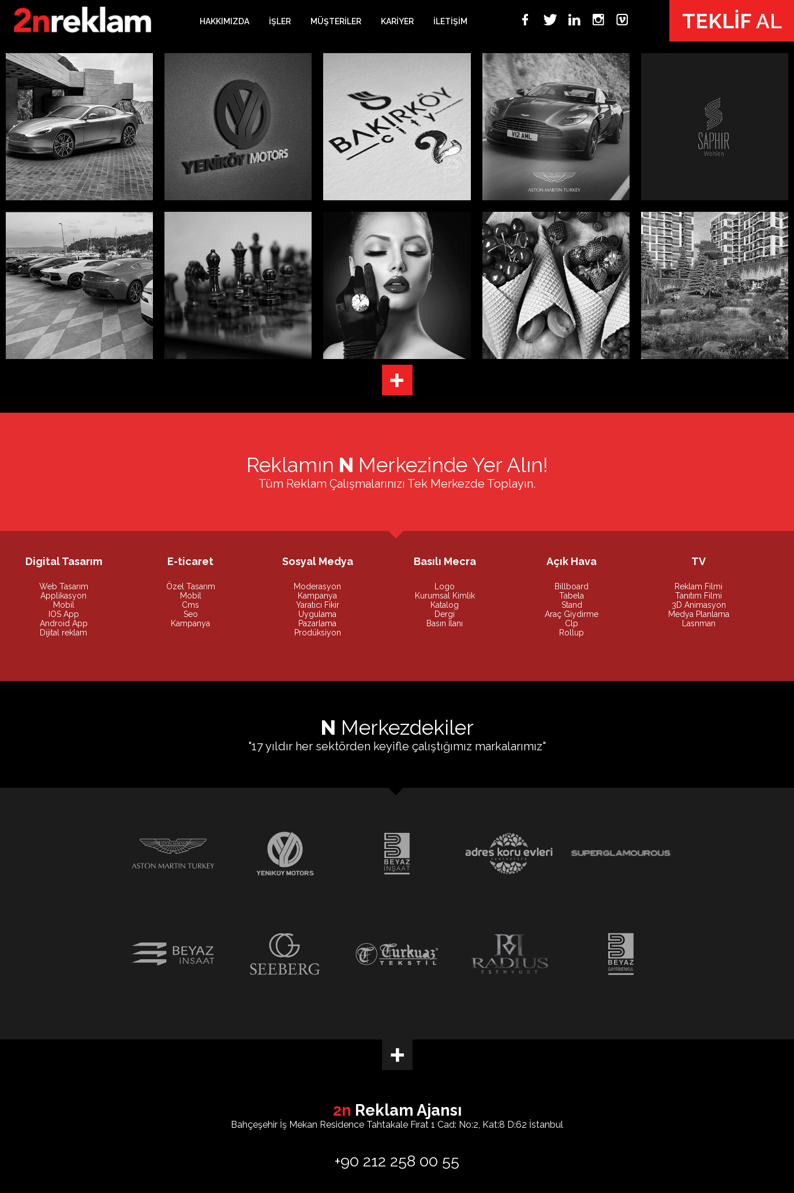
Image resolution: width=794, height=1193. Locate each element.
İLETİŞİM (450, 21)
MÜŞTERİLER (335, 21)
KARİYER (397, 21)
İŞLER (280, 21)
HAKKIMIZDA (224, 21)
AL (732, 21)
